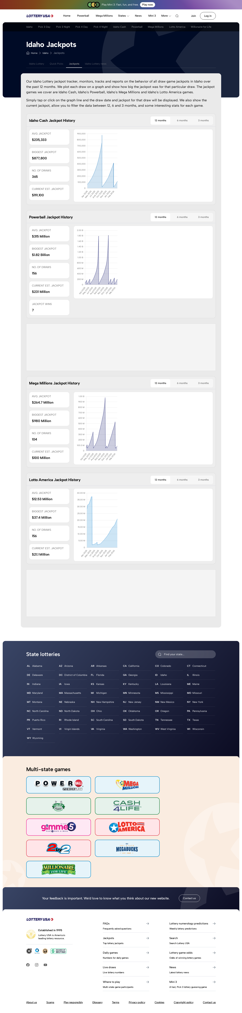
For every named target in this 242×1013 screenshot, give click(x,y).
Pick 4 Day (87, 27)
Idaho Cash (129, 27)
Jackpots (79, 63)
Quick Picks (59, 63)
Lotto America (193, 27)
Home (66, 15)
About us (31, 978)
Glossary (97, 978)
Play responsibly (73, 978)
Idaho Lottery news (103, 63)
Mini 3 (152, 15)
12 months (151, 120)
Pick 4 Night (108, 27)
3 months (201, 120)
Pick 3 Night (66, 27)
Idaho (29, 27)
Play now (147, 4)
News (138, 15)
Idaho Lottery (38, 63)
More (166, 15)
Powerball (83, 15)
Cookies (159, 978)
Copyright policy (183, 978)
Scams (50, 978)
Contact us (189, 874)
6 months (176, 120)
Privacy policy (137, 978)
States (124, 15)
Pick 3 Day (46, 27)
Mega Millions (104, 15)
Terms (115, 978)
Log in (208, 15)
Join (193, 15)
